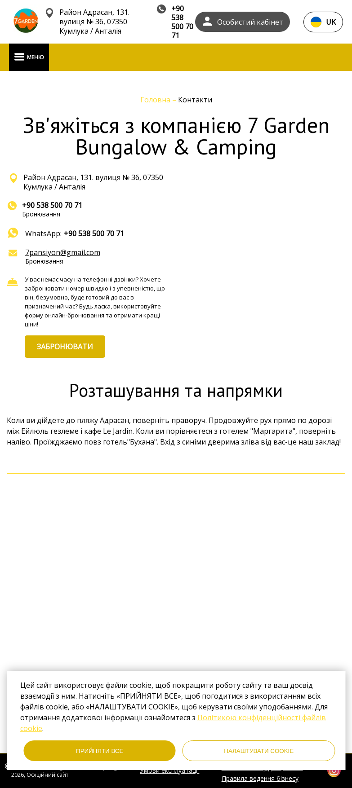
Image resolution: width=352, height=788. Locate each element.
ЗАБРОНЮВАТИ (65, 347)
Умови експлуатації (169, 770)
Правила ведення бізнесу (260, 778)
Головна (156, 100)
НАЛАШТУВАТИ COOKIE (259, 751)
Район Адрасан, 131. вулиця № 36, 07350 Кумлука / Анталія (94, 22)
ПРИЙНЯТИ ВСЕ (99, 751)
